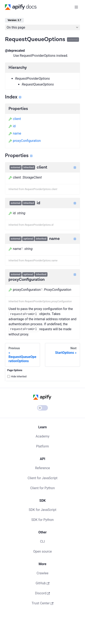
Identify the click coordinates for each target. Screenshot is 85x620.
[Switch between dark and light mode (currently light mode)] (42, 408)
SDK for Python (42, 520)
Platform (42, 446)
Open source (42, 551)
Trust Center (42, 603)
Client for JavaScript (42, 478)
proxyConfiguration (24, 141)
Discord (42, 593)
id (12, 126)
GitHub (43, 583)
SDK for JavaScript (42, 510)
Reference (42, 468)
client (14, 119)
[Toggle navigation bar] (76, 7)
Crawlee (42, 573)
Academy (43, 436)
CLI (42, 541)
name (14, 133)
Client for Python (42, 488)
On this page (16, 27)
